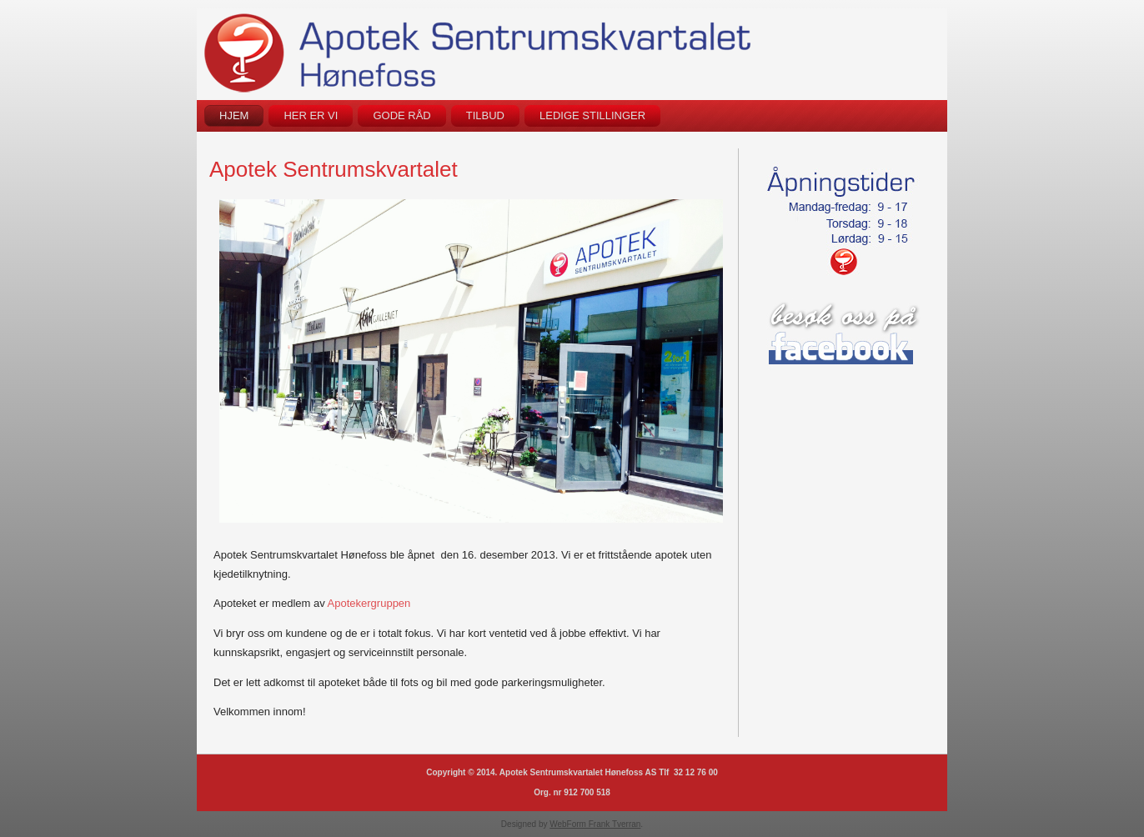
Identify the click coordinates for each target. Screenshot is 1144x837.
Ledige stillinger (592, 115)
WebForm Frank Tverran (594, 824)
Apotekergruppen (369, 603)
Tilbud (485, 115)
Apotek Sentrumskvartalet (333, 169)
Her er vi (310, 115)
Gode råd (401, 115)
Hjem (233, 115)
